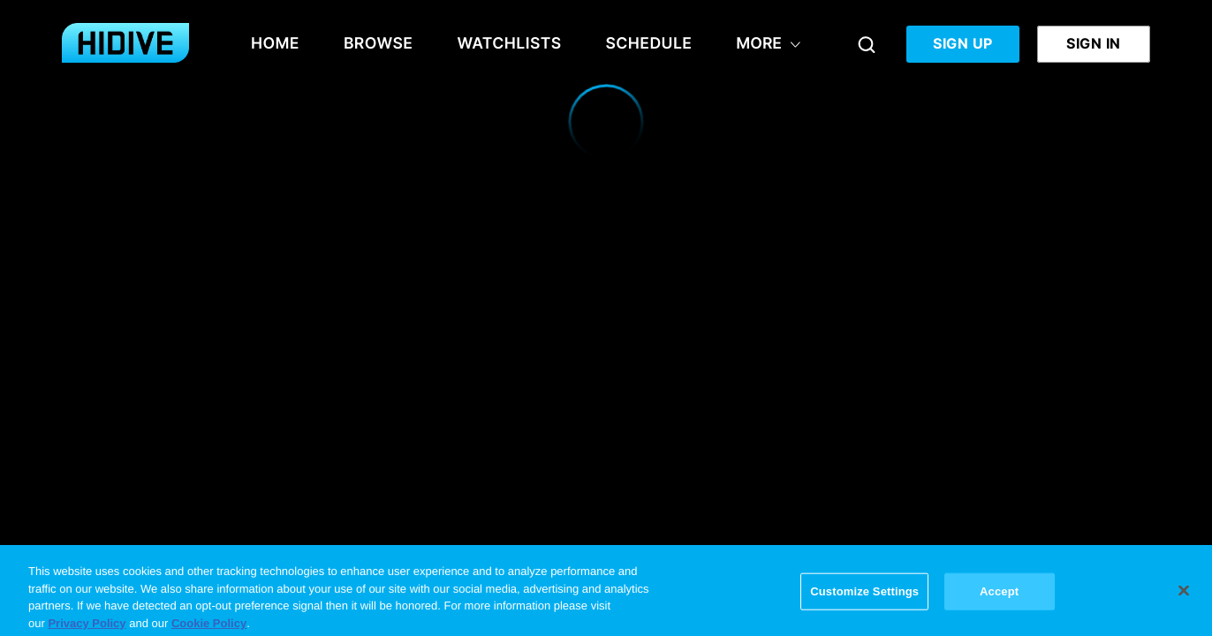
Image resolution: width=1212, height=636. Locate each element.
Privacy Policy (86, 627)
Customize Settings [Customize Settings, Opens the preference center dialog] (864, 595)
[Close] (1183, 595)
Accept (999, 595)
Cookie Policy (208, 627)
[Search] (867, 44)
